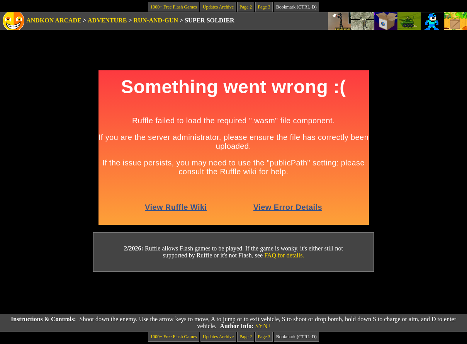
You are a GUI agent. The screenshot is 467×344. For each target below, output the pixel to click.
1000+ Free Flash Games (173, 7)
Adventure (107, 20)
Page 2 (245, 7)
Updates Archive (218, 7)
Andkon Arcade (54, 20)
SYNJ (262, 326)
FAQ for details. (284, 255)
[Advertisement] (233, 293)
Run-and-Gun (156, 20)
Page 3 (264, 7)
